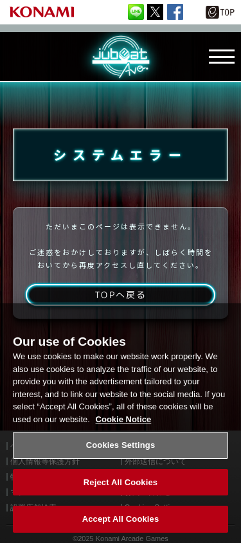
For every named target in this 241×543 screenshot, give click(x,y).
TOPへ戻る (120, 295)
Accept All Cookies (120, 519)
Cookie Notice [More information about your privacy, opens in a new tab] (124, 419)
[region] (120, 423)
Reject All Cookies (120, 482)
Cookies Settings (121, 445)
